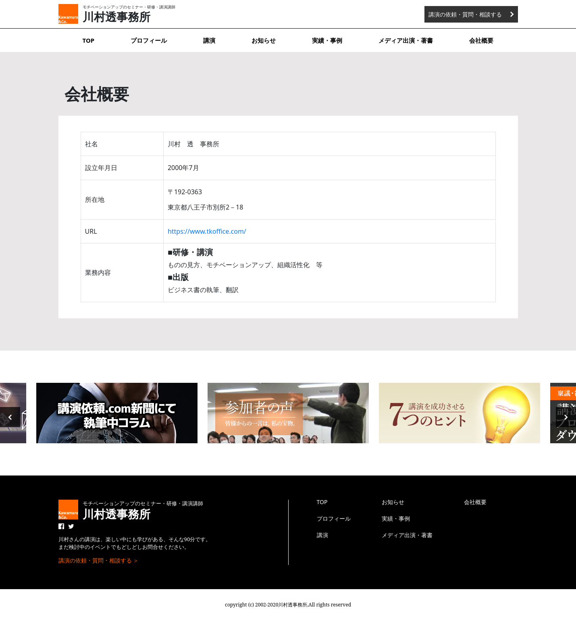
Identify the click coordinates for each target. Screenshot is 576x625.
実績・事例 (327, 40)
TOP (89, 40)
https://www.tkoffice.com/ (207, 231)
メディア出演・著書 (405, 40)
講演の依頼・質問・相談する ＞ (98, 560)
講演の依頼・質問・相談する (465, 14)
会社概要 (481, 40)
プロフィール (149, 40)
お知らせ (264, 40)
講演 (209, 40)
